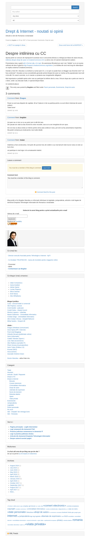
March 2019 (14, 476)
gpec (79, 512)
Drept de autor (49, 40)
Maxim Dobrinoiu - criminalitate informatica (21, 314)
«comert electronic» (54, 505)
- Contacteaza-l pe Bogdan (17, 269)
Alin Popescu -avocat (14, 306)
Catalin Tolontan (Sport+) (15, 338)
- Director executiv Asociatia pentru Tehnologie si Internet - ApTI (29, 255)
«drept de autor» (41, 512)
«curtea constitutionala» (52, 509)
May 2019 (13, 472)
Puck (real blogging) (14, 332)
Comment (11, 98)
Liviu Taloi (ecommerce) (15, 341)
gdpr (73, 512)
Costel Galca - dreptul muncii (17, 310)
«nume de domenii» (31, 520)
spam (21, 524)
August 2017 (14, 487)
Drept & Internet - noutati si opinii (34, 31)
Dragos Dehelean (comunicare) (18, 328)
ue (24, 524)
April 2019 (13, 474)
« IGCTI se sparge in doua (16, 45)
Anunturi (10, 372)
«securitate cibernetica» (13, 524)
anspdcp (25, 506)
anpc (21, 506)
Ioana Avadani (15, 285)
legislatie (37, 516)
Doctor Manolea (12, 358)
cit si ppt (38, 63)
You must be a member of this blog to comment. (45, 182)
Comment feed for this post (45, 192)
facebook (64, 512)
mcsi (66, 516)
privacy (60, 520)
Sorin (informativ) (13, 336)
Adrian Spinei (14, 287)
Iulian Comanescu (16, 283)
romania (78, 519)
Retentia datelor (15, 394)
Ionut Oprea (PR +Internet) (16, 330)
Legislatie (10, 405)
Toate (9, 370)
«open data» (40, 520)
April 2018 (13, 481)
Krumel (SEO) (12, 349)
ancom (18, 506)
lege (31, 516)
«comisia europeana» (72, 506)
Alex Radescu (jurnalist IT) (16, 343)
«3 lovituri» (10, 506)
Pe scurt (10, 409)
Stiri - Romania (12, 414)
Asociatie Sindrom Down (15, 354)
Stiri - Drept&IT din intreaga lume (18, 412)
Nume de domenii (16, 392)
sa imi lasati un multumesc (28, 454)
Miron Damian (15, 291)
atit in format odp (28, 63)
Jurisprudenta (12, 403)
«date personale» (17, 512)
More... (12, 492)
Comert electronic (16, 383)
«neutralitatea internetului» (19, 520)
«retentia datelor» (67, 520)
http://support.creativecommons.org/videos (38, 65)
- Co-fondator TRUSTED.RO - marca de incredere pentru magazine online (32, 260)
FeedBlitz (18, 221)
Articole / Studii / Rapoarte (16, 374)
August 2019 (14, 465)
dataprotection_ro (63, 509)
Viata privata (14, 398)
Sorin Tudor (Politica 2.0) (15, 347)
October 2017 (14, 483)
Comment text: (12, 175)
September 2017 (16, 485)
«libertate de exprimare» (51, 516)
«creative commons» (21, 509)
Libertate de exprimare (17, 390)
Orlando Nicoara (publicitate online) (19, 334)
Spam (12, 396)
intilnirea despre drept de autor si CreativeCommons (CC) (25, 60)
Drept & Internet (12, 379)
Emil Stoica (14, 294)
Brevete (12, 381)
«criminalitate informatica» (36, 509)
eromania (59, 512)
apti (30, 506)
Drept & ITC (11, 377)
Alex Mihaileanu (15, 296)
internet (12, 515)
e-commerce (53, 512)
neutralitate (71, 516)
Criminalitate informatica (18, 385)
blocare (33, 506)
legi (34, 516)
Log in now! (46, 168)
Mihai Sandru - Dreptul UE (16, 321)
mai (63, 516)
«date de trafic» (73, 509)
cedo (39, 506)
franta (69, 512)
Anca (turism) (12, 352)
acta (14, 506)
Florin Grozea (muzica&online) (17, 345)
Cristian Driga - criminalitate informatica (20, 317)
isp (18, 516)
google (76, 512)
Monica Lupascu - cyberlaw (16, 312)
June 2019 (13, 470)
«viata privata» (35, 524)
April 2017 (13, 490)
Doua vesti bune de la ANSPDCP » (71, 45)
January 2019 (14, 479)
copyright (11, 509)
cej (42, 506)
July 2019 (13, 468)
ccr (36, 506)
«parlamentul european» (50, 520)
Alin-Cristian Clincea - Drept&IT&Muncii (20, 319)
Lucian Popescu (15, 289)
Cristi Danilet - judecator (15, 308)
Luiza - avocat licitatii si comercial (18, 303)
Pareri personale (32, 40)
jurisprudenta (24, 516)
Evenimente (41, 40)
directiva (30, 512)
